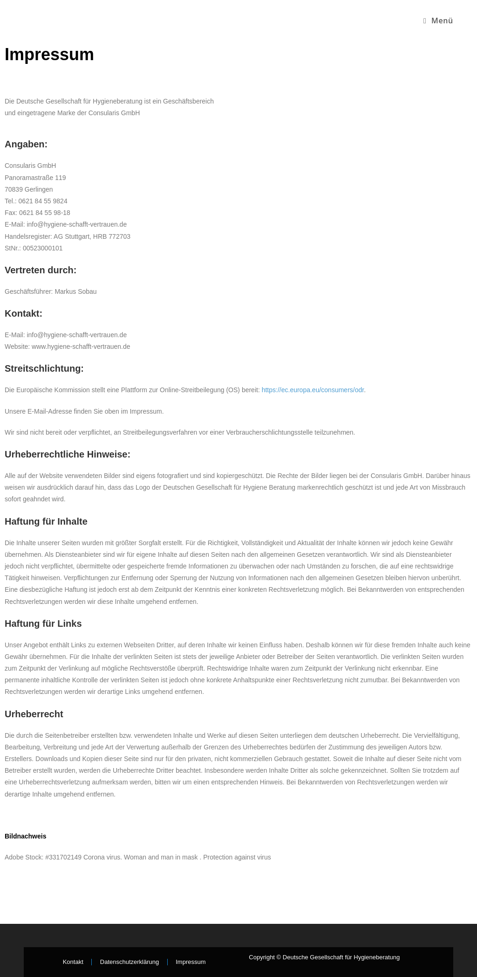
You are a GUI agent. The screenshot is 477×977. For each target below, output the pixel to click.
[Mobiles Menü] (438, 20)
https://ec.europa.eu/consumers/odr (313, 390)
